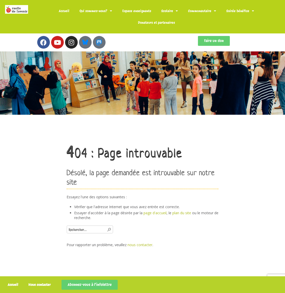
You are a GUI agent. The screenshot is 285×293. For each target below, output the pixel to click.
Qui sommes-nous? (95, 11)
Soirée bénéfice (240, 11)
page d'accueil (155, 212)
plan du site (181, 212)
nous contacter (140, 244)
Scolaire (169, 11)
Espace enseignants (136, 11)
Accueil (64, 11)
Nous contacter (39, 285)
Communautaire (202, 11)
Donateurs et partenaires (156, 23)
